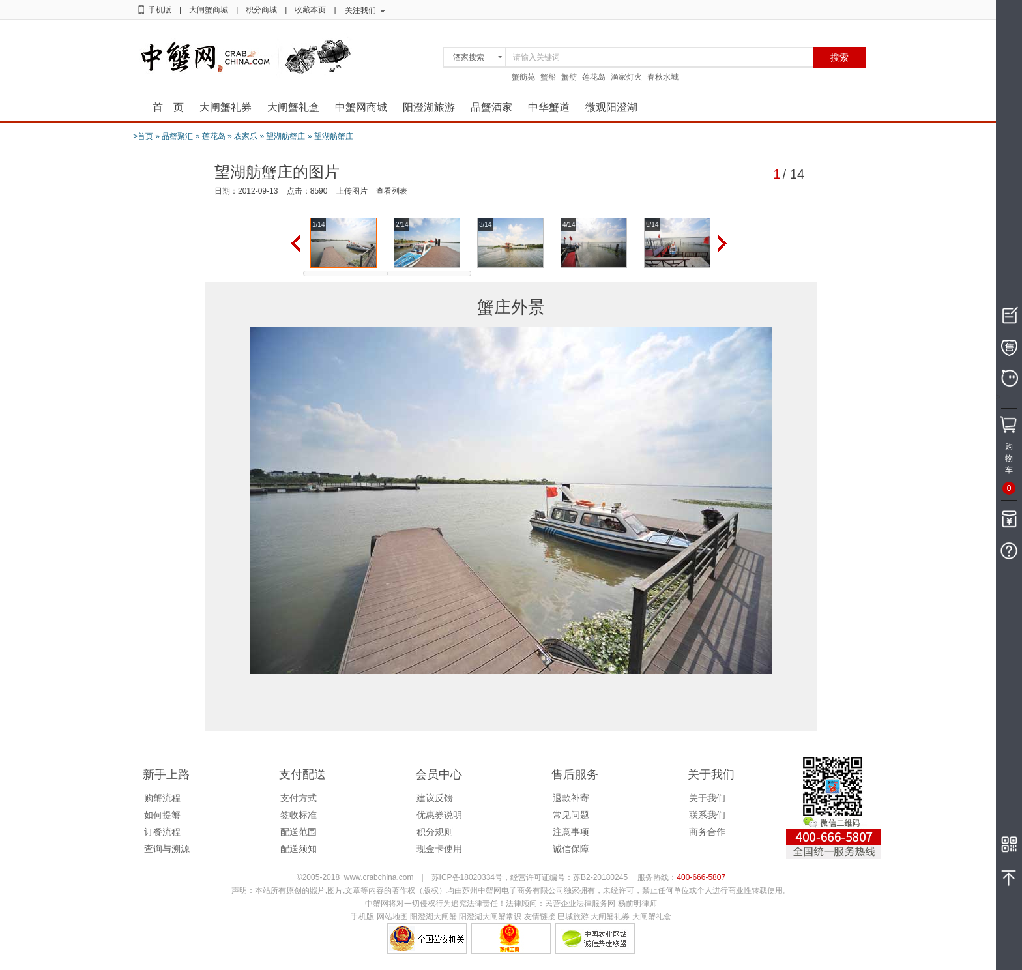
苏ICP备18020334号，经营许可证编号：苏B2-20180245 (529, 877)
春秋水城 (663, 76)
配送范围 (298, 832)
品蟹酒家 (491, 107)
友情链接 (539, 916)
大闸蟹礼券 (225, 107)
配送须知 (298, 849)
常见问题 (571, 815)
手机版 (159, 9)
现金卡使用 (439, 849)
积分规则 (434, 832)
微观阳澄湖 (611, 107)
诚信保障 (571, 849)
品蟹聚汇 (177, 136)
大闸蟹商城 (208, 9)
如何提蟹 (162, 815)
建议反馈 (434, 798)
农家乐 (245, 136)
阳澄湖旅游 (429, 107)
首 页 (168, 107)
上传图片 (352, 191)
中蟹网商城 (361, 107)
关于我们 (707, 798)
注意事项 (571, 832)
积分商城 (261, 9)
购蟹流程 (162, 798)
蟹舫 (569, 76)
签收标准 (298, 815)
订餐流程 (162, 832)
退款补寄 (571, 798)
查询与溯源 (167, 849)
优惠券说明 (439, 815)
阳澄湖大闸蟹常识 (490, 916)
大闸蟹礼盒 (293, 107)
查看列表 (391, 191)
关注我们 (360, 10)
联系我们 (707, 815)
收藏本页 (310, 9)
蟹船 (548, 76)
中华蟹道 (549, 107)
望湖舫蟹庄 (285, 136)
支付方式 (298, 798)
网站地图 (392, 916)
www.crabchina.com (379, 877)
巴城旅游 (573, 916)
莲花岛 (594, 76)
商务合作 (707, 832)
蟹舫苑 (523, 76)
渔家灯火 (626, 76)
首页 (145, 136)
